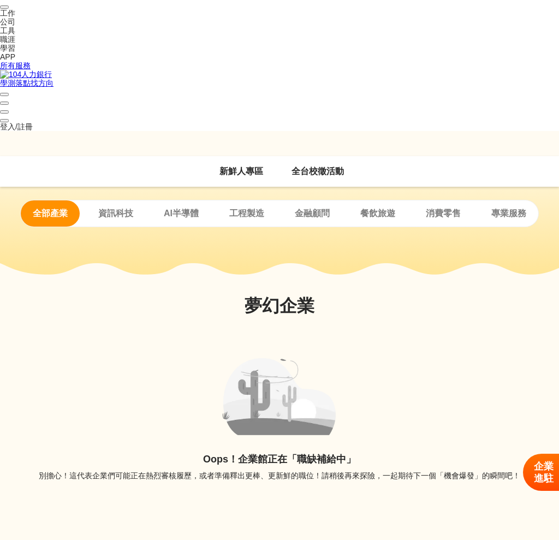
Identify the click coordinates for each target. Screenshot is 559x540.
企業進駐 (544, 472)
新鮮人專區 (241, 171)
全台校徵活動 (318, 171)
